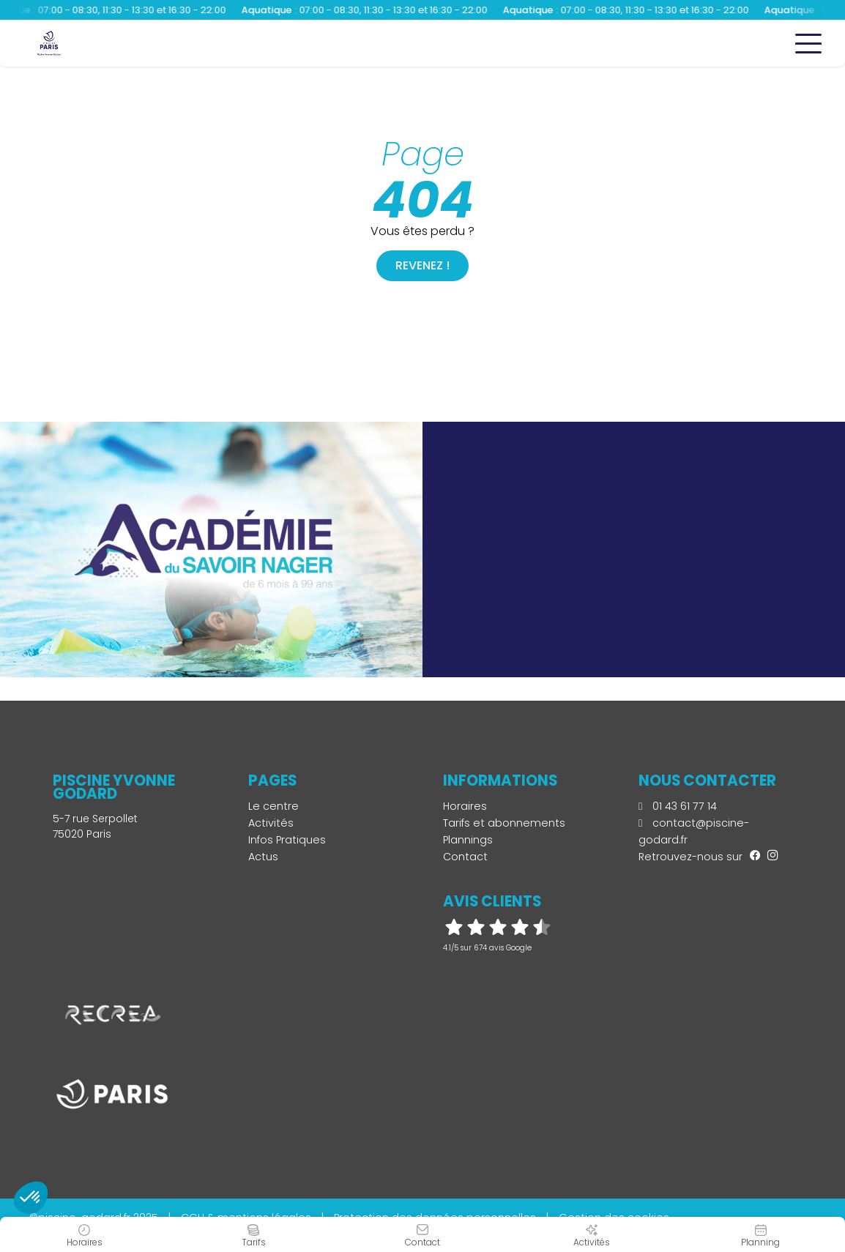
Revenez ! (422, 265)
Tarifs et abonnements (504, 823)
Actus (263, 856)
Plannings (468, 839)
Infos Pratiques (287, 839)
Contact (465, 856)
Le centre (273, 806)
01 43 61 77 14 (678, 806)
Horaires (465, 806)
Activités (271, 823)
